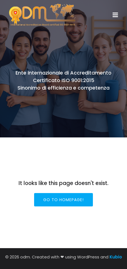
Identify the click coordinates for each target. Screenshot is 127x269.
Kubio (116, 257)
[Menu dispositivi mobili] (115, 15)
